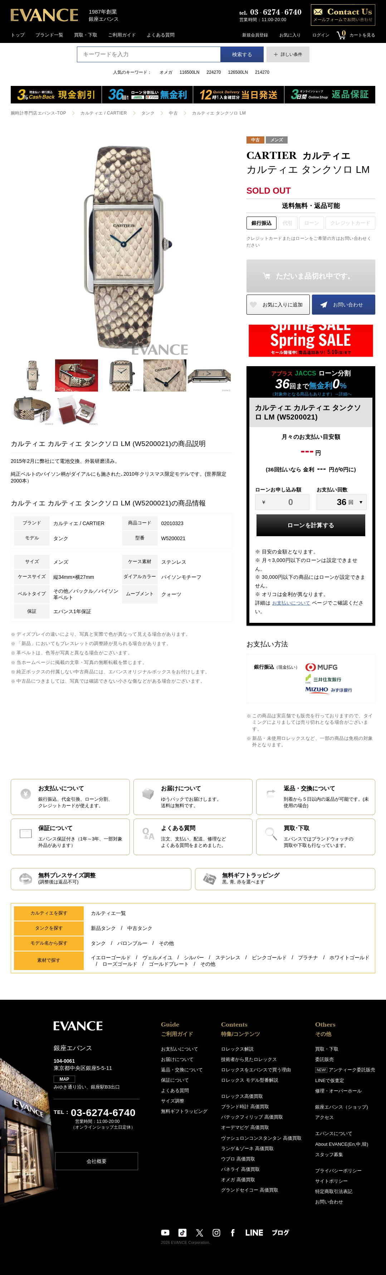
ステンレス (227, 957)
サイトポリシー (331, 1181)
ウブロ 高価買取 (238, 1159)
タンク (148, 113)
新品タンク (103, 928)
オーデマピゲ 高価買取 (245, 1127)
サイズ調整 (172, 1101)
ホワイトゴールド (349, 957)
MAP (64, 1079)
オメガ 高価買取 (238, 1179)
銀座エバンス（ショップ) (341, 1107)
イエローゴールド (111, 957)
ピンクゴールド (269, 957)
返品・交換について (182, 1070)
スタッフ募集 (329, 1154)
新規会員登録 (255, 35)
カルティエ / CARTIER (103, 113)
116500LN (189, 72)
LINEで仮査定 (329, 1080)
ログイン (320, 35)
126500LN (238, 72)
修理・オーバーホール (338, 1091)
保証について (175, 1080)
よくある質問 (161, 35)
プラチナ (308, 957)
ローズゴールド (119, 964)
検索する (242, 54)
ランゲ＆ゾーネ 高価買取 (247, 1148)
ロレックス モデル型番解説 (249, 1080)
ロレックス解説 (237, 1049)
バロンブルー (132, 943)
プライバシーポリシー (338, 1170)
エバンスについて (333, 1133)
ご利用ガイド (122, 35)
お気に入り (290, 35)
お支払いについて (291, 603)
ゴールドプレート (169, 964)
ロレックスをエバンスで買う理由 (256, 1070)
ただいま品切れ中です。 (315, 276)
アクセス (324, 1117)
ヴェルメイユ (157, 957)
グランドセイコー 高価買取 (249, 1190)
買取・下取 (85, 35)
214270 (262, 72)
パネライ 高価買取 (240, 1169)
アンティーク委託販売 (345, 1070)
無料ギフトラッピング (184, 1111)
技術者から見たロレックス (249, 1059)
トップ (18, 35)
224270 (213, 72)
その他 (166, 943)
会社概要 (97, 1161)
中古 (173, 113)
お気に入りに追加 (283, 304)
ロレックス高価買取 (242, 1096)
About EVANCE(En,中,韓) (341, 1144)
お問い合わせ (348, 304)
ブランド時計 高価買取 (245, 1107)
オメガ (166, 72)
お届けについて (177, 1059)
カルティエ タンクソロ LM (219, 113)
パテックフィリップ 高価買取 (252, 1117)
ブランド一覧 (49, 35)
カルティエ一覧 (108, 913)
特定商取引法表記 (333, 1191)
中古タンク (139, 928)
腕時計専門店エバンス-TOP (38, 113)
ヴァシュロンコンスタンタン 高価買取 (261, 1138)
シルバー (194, 957)
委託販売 (324, 1059)
